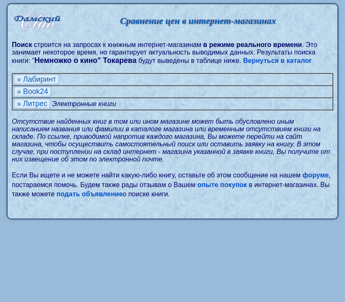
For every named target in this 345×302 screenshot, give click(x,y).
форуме (316, 175)
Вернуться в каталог (277, 60)
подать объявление (90, 194)
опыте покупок (222, 184)
